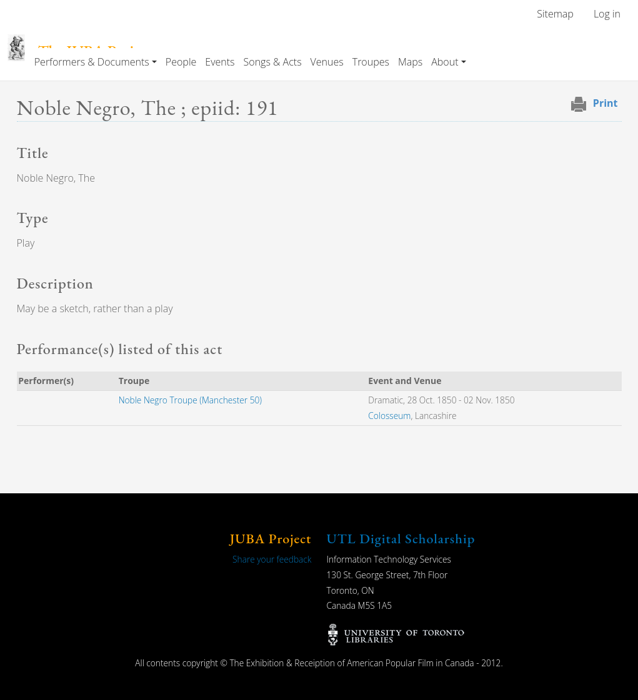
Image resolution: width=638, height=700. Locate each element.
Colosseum (389, 415)
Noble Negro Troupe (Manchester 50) (190, 400)
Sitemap (555, 14)
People (181, 62)
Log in (607, 14)
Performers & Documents (91, 62)
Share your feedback (271, 559)
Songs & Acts (273, 62)
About (444, 62)
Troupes (370, 62)
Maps (410, 62)
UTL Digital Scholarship (401, 539)
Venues (327, 62)
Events (219, 62)
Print (605, 103)
